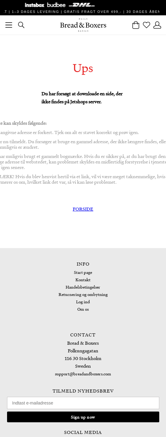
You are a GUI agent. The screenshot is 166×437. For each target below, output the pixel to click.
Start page (83, 272)
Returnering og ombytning (83, 294)
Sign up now (83, 417)
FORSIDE (83, 208)
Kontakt (83, 279)
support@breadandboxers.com (83, 374)
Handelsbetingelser (83, 287)
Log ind (83, 302)
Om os (83, 309)
